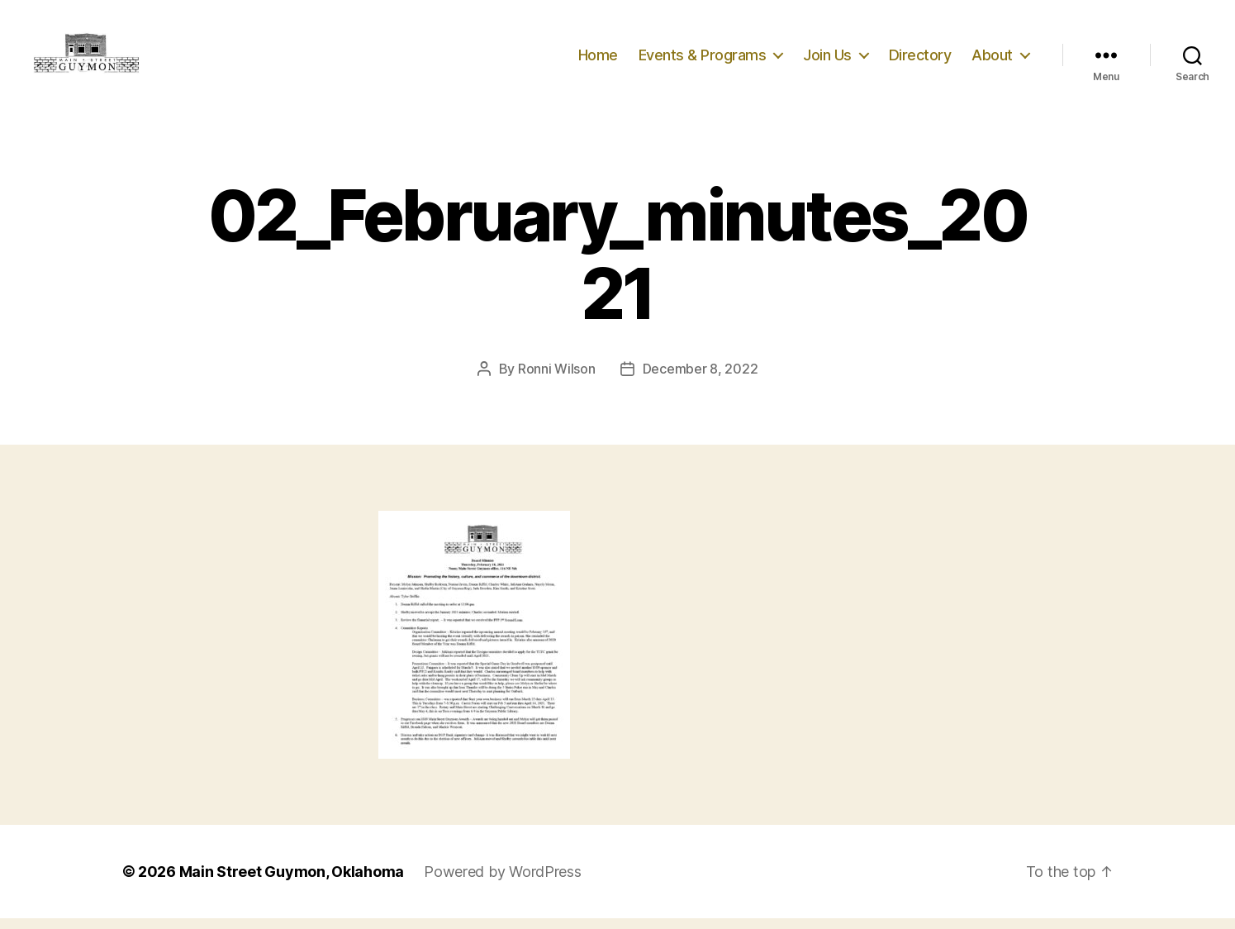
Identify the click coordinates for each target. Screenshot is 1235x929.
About (992, 60)
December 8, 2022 (700, 379)
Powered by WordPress (503, 882)
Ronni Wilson (557, 379)
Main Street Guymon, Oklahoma (291, 882)
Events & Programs (703, 60)
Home (598, 60)
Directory (920, 60)
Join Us (827, 60)
